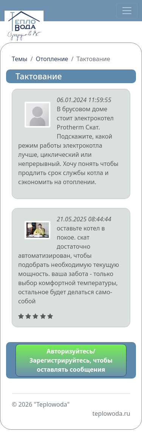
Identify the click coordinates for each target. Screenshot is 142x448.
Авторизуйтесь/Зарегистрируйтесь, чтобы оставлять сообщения (71, 360)
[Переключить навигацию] (126, 10)
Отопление (52, 59)
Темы (20, 59)
